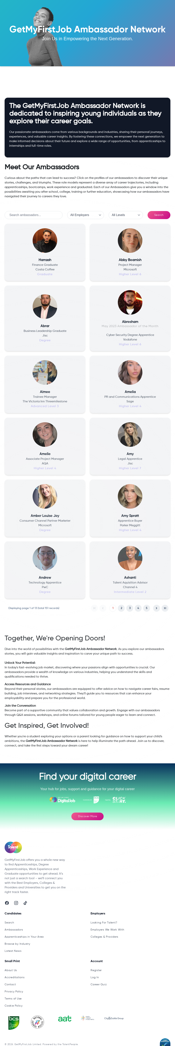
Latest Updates (24, 77)
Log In (95, 977)
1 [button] (112, 608)
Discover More (87, 816)
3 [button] (129, 608)
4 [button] (138, 608)
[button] (94, 608)
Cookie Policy (14, 1005)
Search (159, 215)
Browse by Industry (17, 944)
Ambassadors (50, 77)
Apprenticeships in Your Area (24, 937)
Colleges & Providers (104, 937)
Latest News (13, 951)
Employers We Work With (107, 929)
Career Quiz (99, 984)
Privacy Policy (14, 991)
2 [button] (121, 608)
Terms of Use (13, 998)
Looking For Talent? (104, 922)
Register (96, 970)
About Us (11, 970)
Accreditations (15, 977)
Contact (10, 984)
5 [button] (146, 608)
